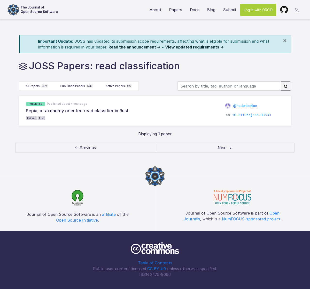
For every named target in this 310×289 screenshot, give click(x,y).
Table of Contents (155, 262)
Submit (229, 9)
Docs (194, 9)
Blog (211, 9)
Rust (41, 118)
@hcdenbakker (241, 106)
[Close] (285, 40)
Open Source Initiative (77, 220)
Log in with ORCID (258, 10)
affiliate (109, 214)
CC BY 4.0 (156, 268)
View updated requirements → (194, 47)
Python (31, 118)
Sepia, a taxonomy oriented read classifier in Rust (77, 110)
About (155, 9)
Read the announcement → (134, 47)
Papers (175, 9)
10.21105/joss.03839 (251, 115)
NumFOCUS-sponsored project (251, 219)
